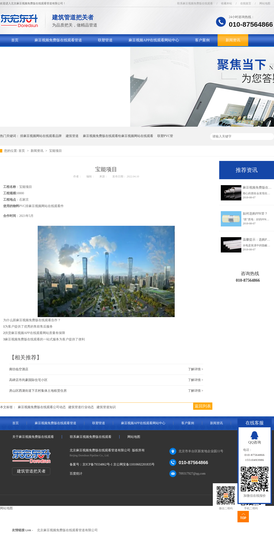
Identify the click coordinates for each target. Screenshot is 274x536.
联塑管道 (105, 40)
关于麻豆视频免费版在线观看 (35, 52)
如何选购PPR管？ (255, 213)
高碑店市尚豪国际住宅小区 (28, 380)
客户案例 (202, 40)
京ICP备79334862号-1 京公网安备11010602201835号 (118, 464)
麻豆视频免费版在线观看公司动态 (42, 407)
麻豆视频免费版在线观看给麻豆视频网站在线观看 (118, 136)
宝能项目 (55, 150)
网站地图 (264, 3)
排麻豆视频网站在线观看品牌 (41, 136)
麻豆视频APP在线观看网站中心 (154, 40)
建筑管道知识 (106, 407)
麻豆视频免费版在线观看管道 (58, 40)
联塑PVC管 (165, 136)
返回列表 (203, 406)
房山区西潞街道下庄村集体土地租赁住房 (38, 390)
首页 (14, 40)
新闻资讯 (233, 40)
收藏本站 (226, 3)
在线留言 (245, 3)
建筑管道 (72, 136)
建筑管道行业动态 (81, 407)
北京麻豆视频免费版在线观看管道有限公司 (67, 530)
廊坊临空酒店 (18, 369)
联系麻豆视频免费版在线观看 (195, 3)
